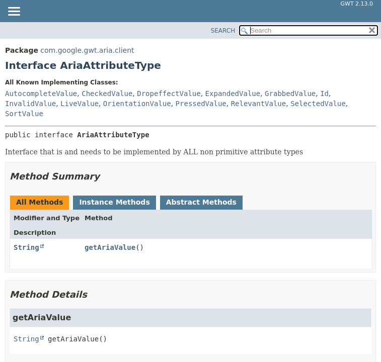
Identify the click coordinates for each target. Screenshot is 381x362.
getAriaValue (110, 247)
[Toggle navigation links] (13, 12)
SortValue (24, 114)
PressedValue (201, 104)
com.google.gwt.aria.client (87, 50)
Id (324, 93)
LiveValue (79, 104)
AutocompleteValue (41, 93)
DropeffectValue (168, 93)
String (26, 247)
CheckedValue (107, 93)
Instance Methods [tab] (114, 202)
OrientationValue (137, 104)
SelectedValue (318, 104)
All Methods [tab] (39, 202)
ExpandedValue (233, 93)
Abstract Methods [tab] (201, 202)
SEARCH (223, 30)
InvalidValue (30, 104)
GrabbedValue (290, 93)
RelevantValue (258, 104)
